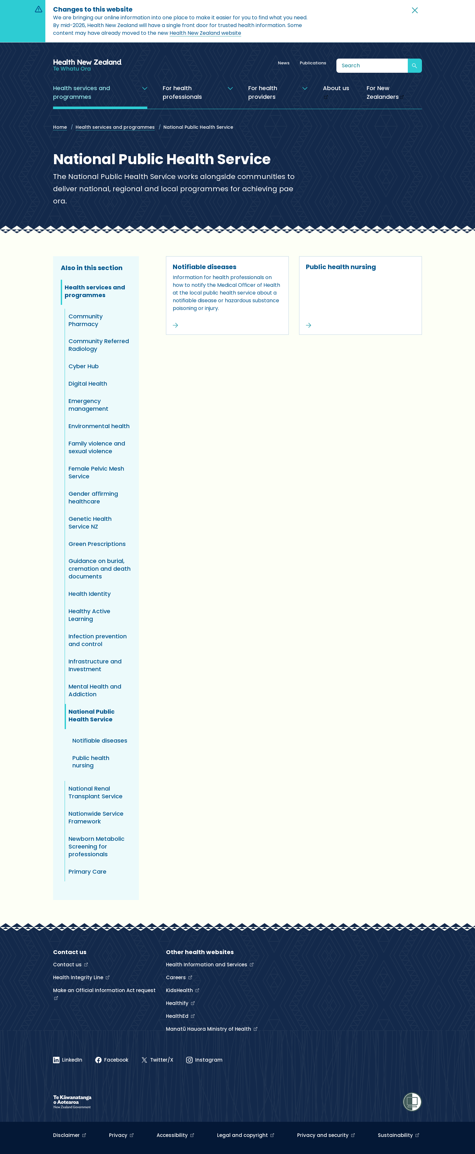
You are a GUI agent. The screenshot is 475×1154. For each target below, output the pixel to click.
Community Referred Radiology (99, 345)
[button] (415, 10)
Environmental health (99, 426)
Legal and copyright (243, 1135)
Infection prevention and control (98, 640)
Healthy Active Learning (89, 615)
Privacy (119, 1135)
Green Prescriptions (97, 544)
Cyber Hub (84, 366)
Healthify (178, 1003)
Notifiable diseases (204, 266)
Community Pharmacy (86, 320)
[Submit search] (415, 66)
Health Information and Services (207, 964)
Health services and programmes (115, 127)
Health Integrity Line (79, 977)
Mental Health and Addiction (95, 690)
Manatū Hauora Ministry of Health (209, 1029)
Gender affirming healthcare (93, 497)
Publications (313, 63)
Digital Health (88, 384)
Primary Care (87, 872)
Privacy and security (323, 1135)
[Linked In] (67, 1060)
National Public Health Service (91, 715)
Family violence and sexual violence (97, 447)
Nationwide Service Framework (96, 817)
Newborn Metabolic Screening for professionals (96, 846)
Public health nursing (341, 266)
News (283, 63)
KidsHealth (180, 990)
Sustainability (396, 1135)
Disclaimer (67, 1135)
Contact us (68, 964)
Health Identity (90, 594)
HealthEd (178, 1016)
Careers (176, 977)
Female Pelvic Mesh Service (96, 472)
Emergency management (88, 405)
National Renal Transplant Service (96, 792)
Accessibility (173, 1135)
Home (60, 127)
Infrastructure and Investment (95, 665)
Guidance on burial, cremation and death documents (100, 568)
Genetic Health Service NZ (90, 522)
